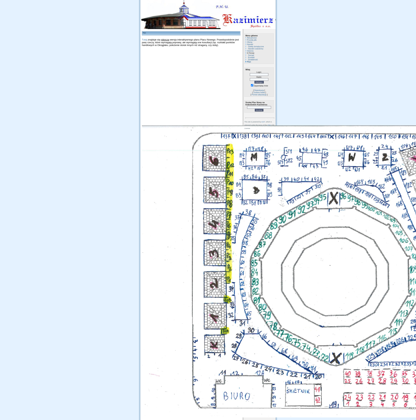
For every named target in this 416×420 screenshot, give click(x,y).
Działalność (253, 59)
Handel (250, 44)
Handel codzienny (255, 49)
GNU (269, 125)
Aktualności (252, 38)
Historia (250, 51)
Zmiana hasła (259, 92)
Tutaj (144, 39)
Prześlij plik (252, 40)
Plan (249, 62)
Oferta (249, 42)
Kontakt (251, 57)
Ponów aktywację (259, 95)
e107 (263, 122)
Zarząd (251, 55)
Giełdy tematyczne (256, 46)
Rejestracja (259, 90)
